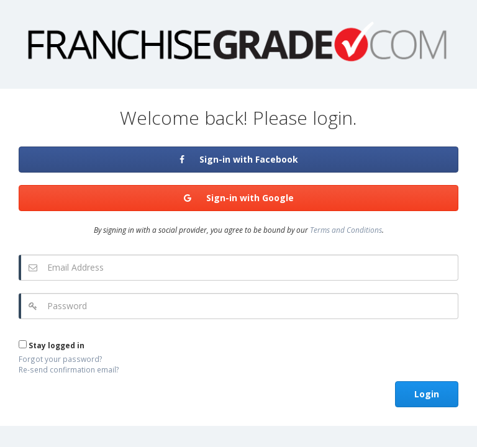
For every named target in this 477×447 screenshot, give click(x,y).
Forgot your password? (60, 359)
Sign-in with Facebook (238, 159)
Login (426, 394)
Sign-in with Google (239, 198)
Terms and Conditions (346, 230)
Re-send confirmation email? (69, 369)
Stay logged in (51, 345)
